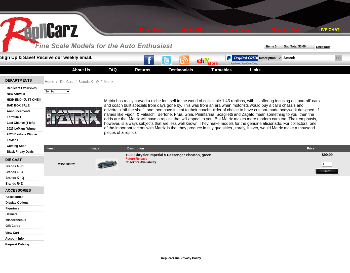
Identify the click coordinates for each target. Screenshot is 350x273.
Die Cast (67, 82)
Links (255, 70)
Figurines (12, 208)
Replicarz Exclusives (22, 88)
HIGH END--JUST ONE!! (24, 99)
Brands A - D (15, 166)
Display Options (17, 202)
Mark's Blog (151, 30)
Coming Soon (16, 146)
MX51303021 (66, 164)
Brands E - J (14, 172)
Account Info (14, 238)
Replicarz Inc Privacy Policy (181, 258)
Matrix (108, 82)
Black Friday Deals (20, 151)
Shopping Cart (285, 30)
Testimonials (181, 70)
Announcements (18, 111)
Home (49, 82)
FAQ (112, 70)
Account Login (236, 30)
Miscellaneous (16, 220)
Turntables (221, 70)
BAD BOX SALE (18, 105)
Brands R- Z (14, 183)
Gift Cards (13, 226)
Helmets (11, 214)
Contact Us (192, 30)
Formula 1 (14, 117)
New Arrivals (16, 94)
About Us (81, 70)
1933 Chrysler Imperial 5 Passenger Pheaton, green (168, 155)
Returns (142, 70)
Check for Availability (141, 162)
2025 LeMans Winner (22, 128)
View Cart (12, 233)
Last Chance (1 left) (21, 123)
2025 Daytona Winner (22, 134)
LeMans (12, 140)
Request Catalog (17, 244)
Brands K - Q (15, 178)
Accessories (14, 197)
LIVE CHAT (329, 30)
